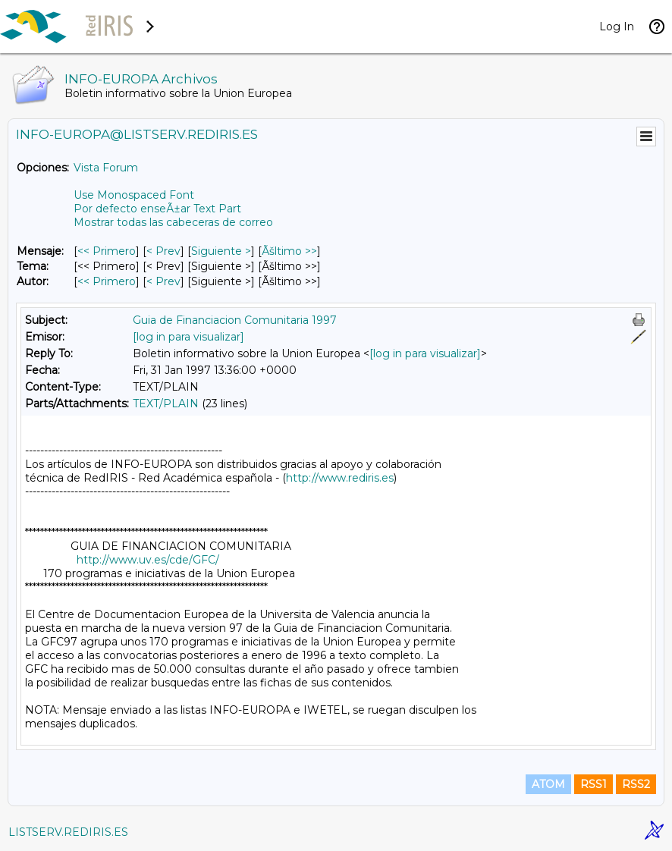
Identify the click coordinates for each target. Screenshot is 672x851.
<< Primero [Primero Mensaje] (106, 251)
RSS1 (593, 784)
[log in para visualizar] (188, 337)
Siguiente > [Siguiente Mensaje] (221, 251)
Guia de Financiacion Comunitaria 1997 (235, 320)
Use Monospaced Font (134, 195)
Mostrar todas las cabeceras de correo (173, 222)
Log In (616, 26)
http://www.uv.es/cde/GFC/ (148, 560)
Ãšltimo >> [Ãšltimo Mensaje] (289, 251)
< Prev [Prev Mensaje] (163, 251)
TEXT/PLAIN (166, 403)
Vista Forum (106, 167)
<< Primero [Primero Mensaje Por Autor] (106, 281)
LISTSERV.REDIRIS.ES (68, 832)
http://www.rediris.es (340, 478)
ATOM (548, 784)
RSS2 (636, 784)
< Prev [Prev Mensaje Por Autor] (163, 281)
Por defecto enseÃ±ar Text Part (157, 208)
